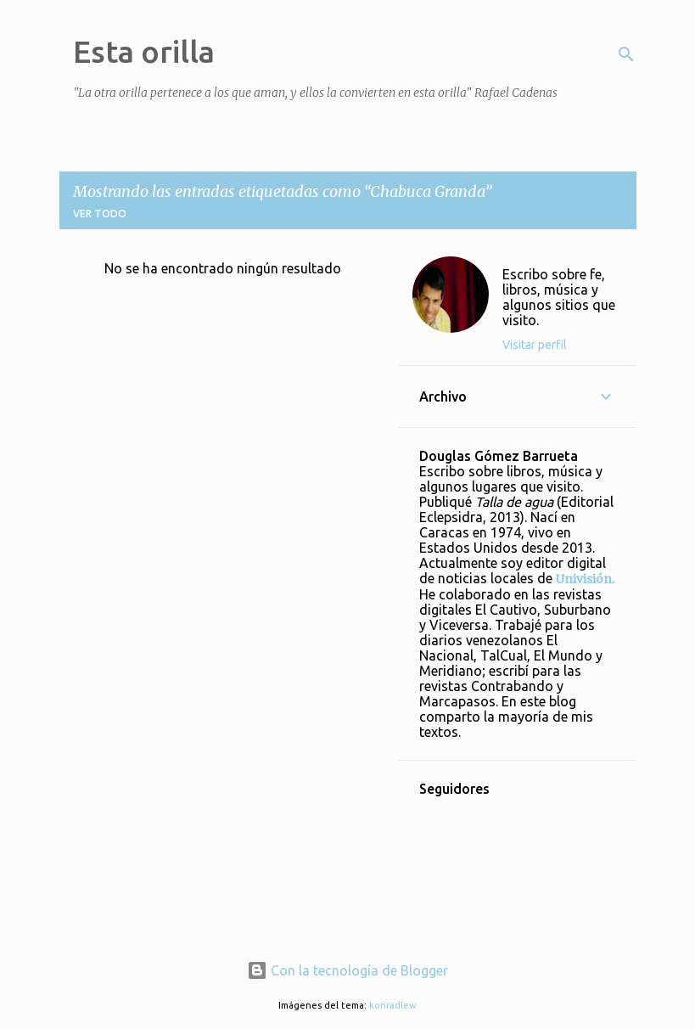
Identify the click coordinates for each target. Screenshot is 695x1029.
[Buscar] (626, 54)
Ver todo (99, 213)
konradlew (393, 1005)
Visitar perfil (534, 344)
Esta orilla (144, 51)
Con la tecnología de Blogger (347, 970)
